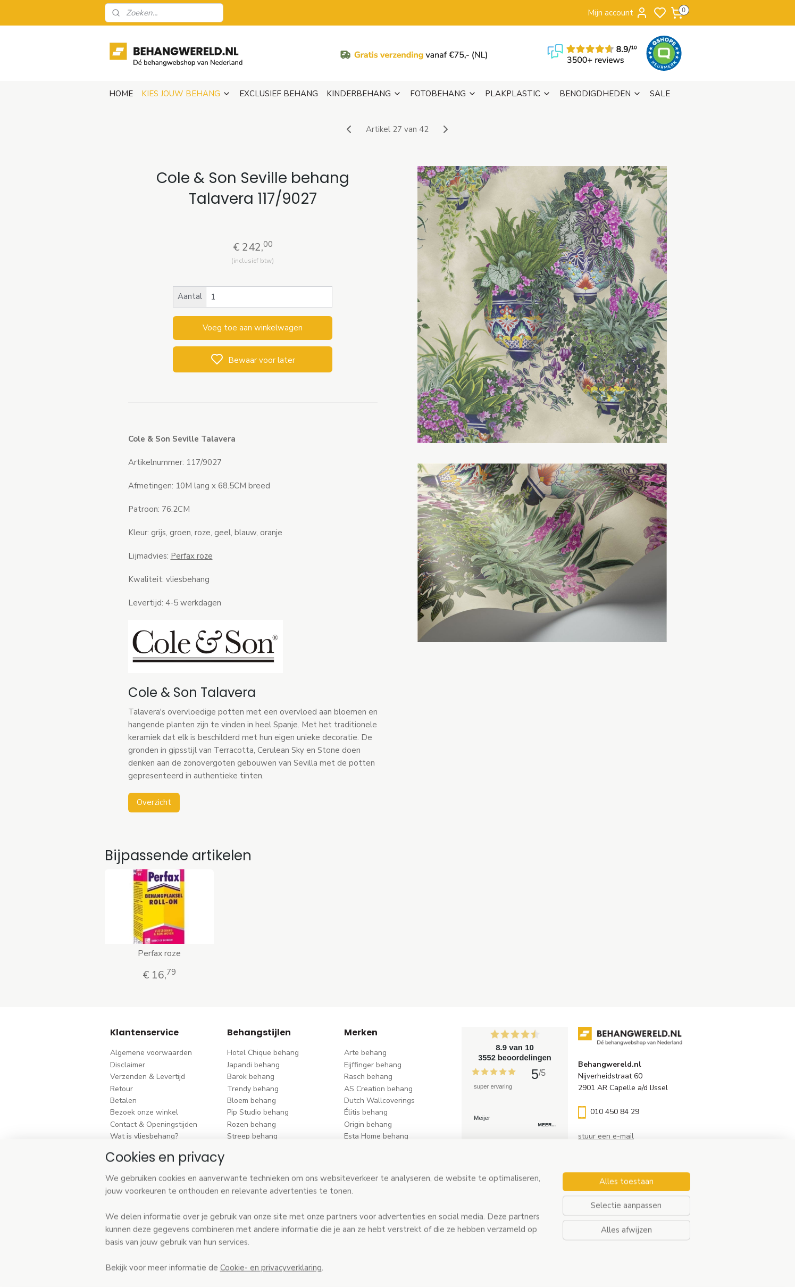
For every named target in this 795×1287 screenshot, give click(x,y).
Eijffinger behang (372, 1065)
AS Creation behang (378, 1089)
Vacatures (127, 1172)
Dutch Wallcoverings (379, 1100)
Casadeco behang (374, 1196)
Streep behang (252, 1136)
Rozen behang (251, 1124)
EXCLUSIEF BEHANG (278, 93)
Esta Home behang (376, 1136)
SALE (660, 93)
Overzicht (154, 802)
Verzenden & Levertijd (147, 1077)
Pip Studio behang (258, 1112)
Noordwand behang (378, 1172)
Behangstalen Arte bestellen (159, 1148)
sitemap (445, 1268)
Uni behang (246, 1148)
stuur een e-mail (606, 1136)
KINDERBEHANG (364, 93)
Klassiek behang (254, 1160)
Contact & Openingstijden (153, 1124)
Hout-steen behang (260, 1184)
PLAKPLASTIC (518, 93)
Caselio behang (370, 1184)
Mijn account (618, 12)
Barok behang (250, 1077)
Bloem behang (251, 1100)
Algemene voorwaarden (151, 1053)
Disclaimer (127, 1065)
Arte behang (365, 1053)
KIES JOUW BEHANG (186, 93)
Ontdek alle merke (378, 1220)
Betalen (123, 1100)
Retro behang (250, 1196)
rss (464, 1268)
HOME (121, 93)
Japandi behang (253, 1065)
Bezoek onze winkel (144, 1112)
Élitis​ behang (366, 1112)
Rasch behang (368, 1077)
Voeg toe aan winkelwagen (253, 327)
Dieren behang (252, 1208)
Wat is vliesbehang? (144, 1136)
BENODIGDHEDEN (600, 93)
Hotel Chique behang (263, 1053)
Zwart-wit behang (258, 1172)
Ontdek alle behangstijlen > (279, 1220)
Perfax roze (192, 556)
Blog (117, 1160)
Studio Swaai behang (380, 1208)
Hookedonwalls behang (384, 1160)
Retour (121, 1089)
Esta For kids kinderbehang (390, 1148)
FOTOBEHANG (443, 93)
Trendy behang (253, 1089)
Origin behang (368, 1124)
